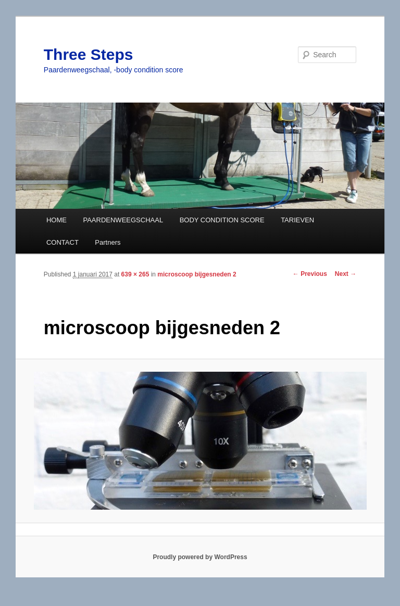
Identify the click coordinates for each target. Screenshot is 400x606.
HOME (56, 220)
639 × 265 (135, 274)
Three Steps (88, 54)
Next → (345, 273)
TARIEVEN (297, 220)
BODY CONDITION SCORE (222, 220)
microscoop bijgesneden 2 (196, 274)
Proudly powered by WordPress (200, 557)
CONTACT (62, 242)
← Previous (310, 273)
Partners (107, 242)
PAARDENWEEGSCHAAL (123, 220)
